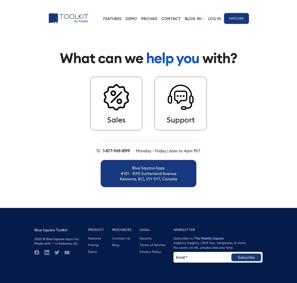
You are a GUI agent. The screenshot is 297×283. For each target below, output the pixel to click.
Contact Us (121, 238)
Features (94, 238)
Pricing (93, 245)
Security (145, 238)
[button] (246, 257)
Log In (214, 18)
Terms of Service (152, 245)
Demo (92, 252)
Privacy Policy (150, 252)
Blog (115, 245)
